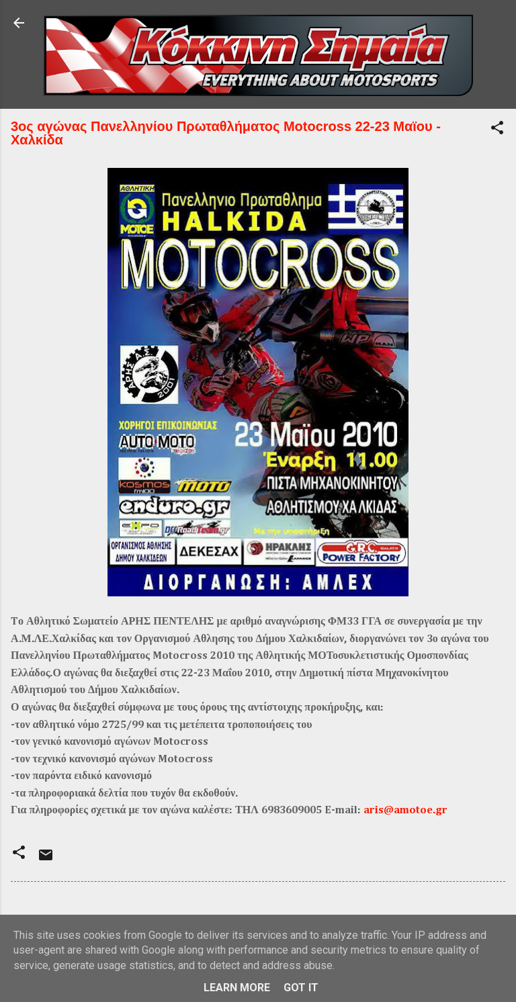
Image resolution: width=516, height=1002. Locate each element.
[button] (497, 130)
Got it (301, 987)
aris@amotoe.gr (405, 810)
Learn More (237, 987)
